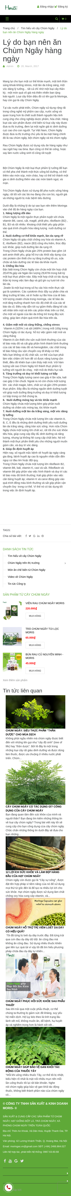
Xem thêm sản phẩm (15, 680)
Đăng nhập (46, 6)
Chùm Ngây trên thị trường (24, 562)
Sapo (25, 1189)
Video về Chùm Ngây (20, 576)
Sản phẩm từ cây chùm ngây (26, 594)
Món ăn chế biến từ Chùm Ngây (26, 569)
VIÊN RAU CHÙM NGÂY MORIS (45, 603)
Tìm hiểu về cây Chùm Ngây (37, 28)
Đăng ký (63, 6)
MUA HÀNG (35, 616)
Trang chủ (9, 28)
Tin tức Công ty (17, 583)
